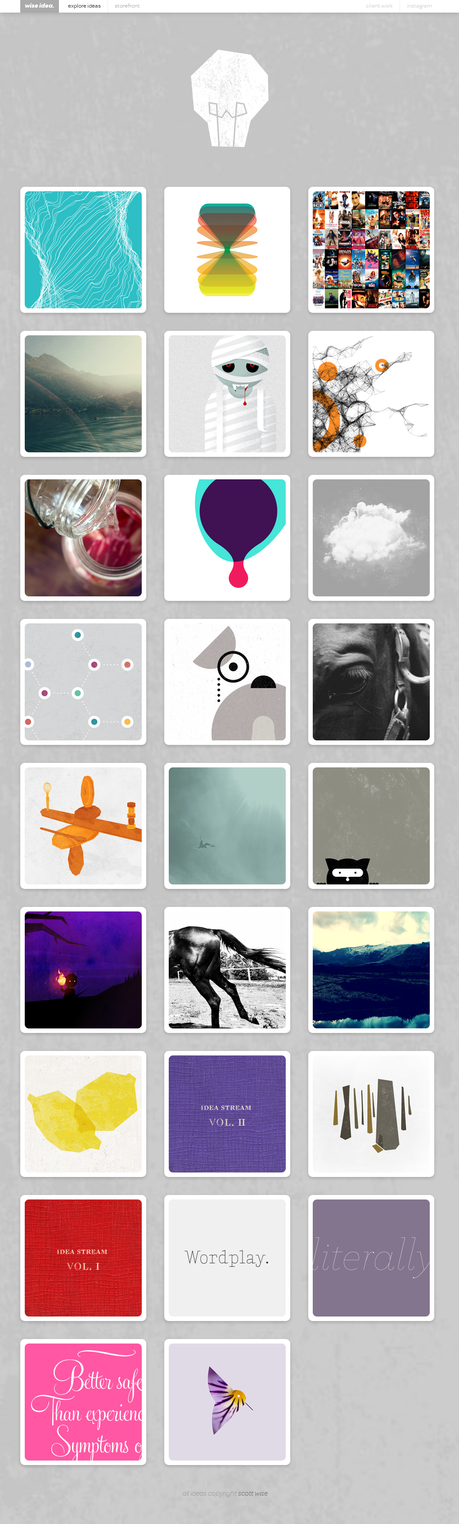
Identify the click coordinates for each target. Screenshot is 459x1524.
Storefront (127, 5)
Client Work (379, 5)
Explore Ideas (84, 5)
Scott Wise (253, 1493)
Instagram (419, 5)
